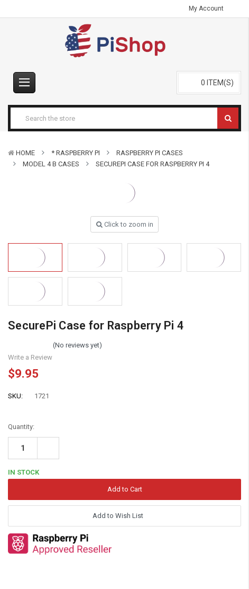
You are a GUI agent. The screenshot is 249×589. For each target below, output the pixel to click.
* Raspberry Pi (75, 153)
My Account (209, 8)
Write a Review (30, 357)
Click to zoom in (124, 224)
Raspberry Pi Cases (149, 153)
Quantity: (21, 427)
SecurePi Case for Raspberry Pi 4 (152, 164)
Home (25, 153)
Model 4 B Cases (51, 164)
